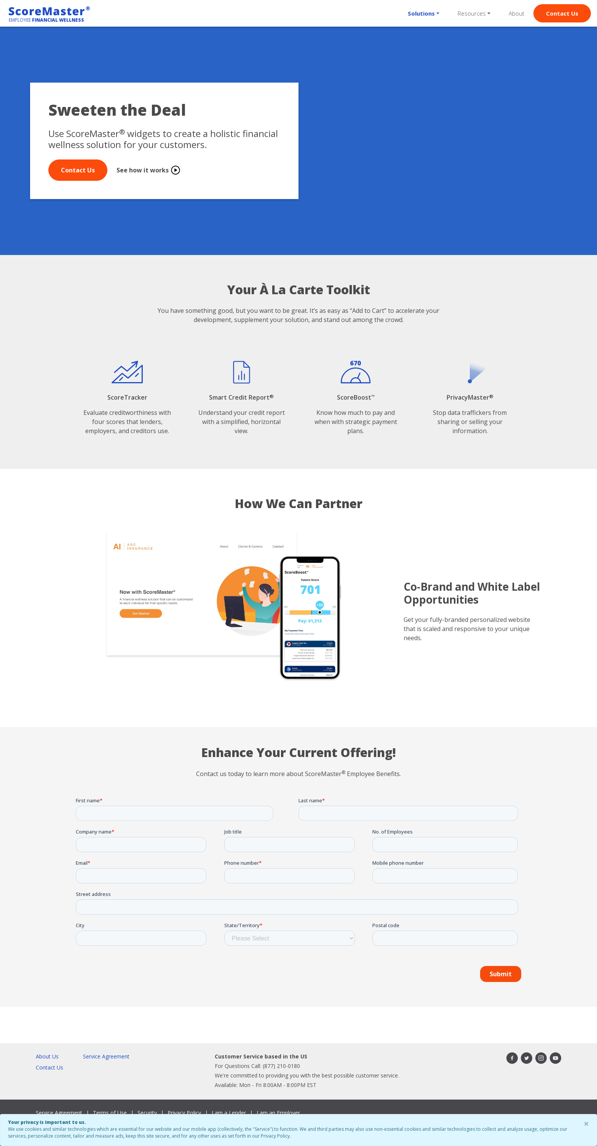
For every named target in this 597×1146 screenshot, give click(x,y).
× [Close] (586, 1123)
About (516, 13)
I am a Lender (229, 1112)
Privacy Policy (184, 1112)
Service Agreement (106, 1056)
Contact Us (562, 13)
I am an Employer (278, 1112)
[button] (423, 13)
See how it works (149, 170)
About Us (47, 1056)
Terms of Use (110, 1112)
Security (147, 1112)
